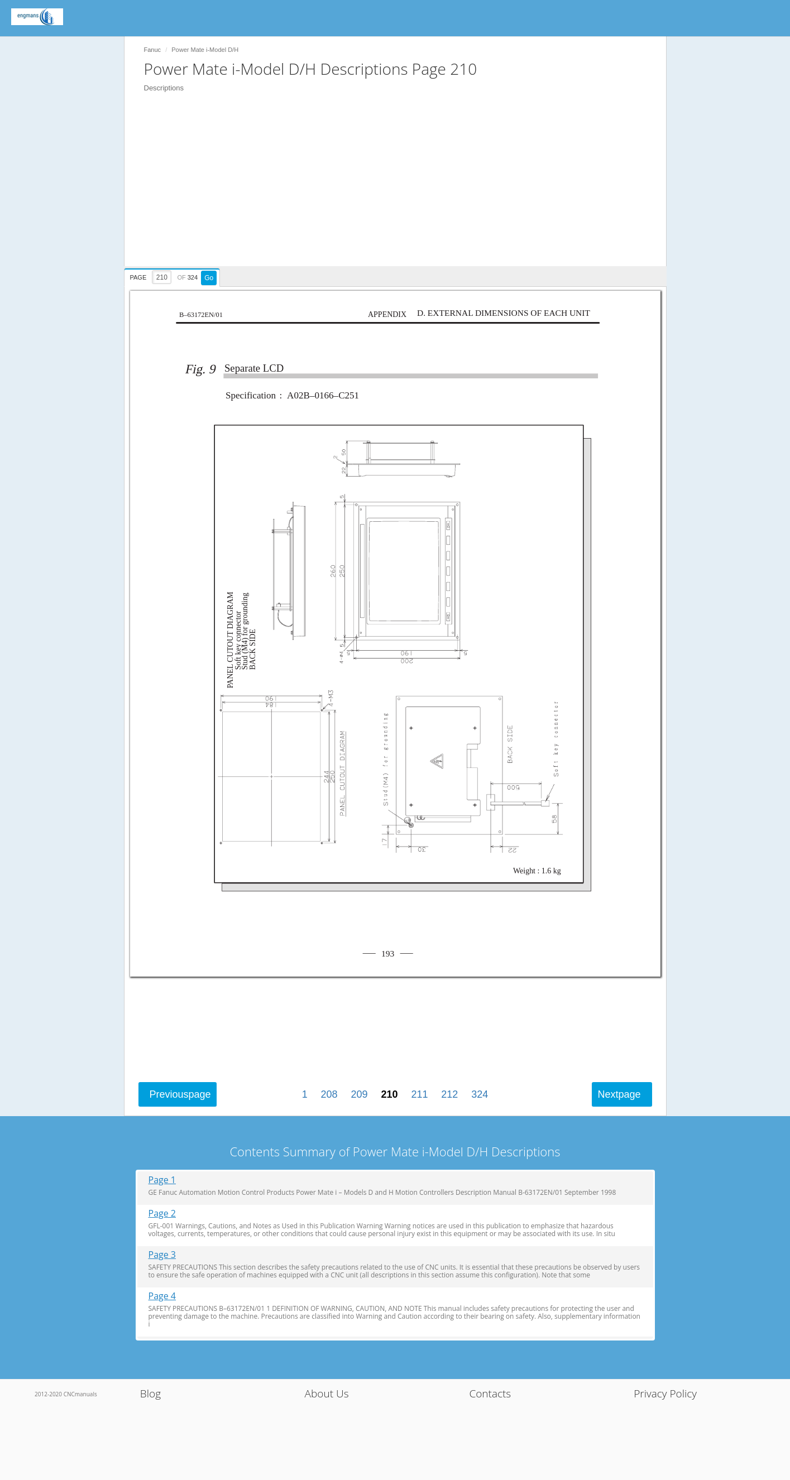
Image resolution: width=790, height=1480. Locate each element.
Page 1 (162, 1180)
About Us (327, 1393)
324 (479, 1094)
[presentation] (173, 275)
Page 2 (162, 1213)
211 (419, 1094)
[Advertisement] (401, 188)
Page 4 (162, 1296)
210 (389, 1094)
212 (449, 1094)
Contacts (490, 1393)
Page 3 (162, 1255)
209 (359, 1094)
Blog (150, 1393)
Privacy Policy (665, 1393)
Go (208, 278)
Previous (180, 1094)
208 (329, 1094)
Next (618, 1094)
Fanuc (152, 49)
